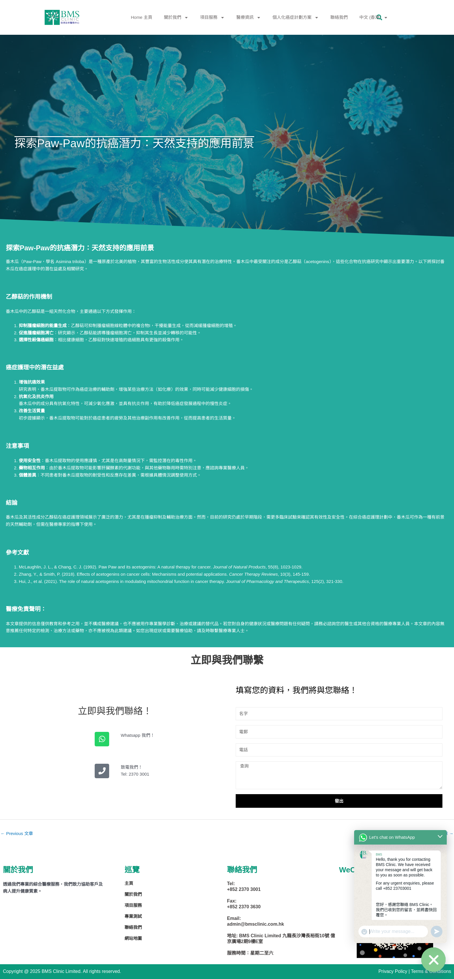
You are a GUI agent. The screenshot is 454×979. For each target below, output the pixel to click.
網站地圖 (133, 938)
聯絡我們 (339, 17)
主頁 (129, 883)
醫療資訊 (248, 17)
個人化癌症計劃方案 (295, 17)
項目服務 (212, 17)
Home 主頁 (141, 17)
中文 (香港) (373, 17)
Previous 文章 (17, 833)
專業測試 (133, 916)
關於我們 (176, 17)
